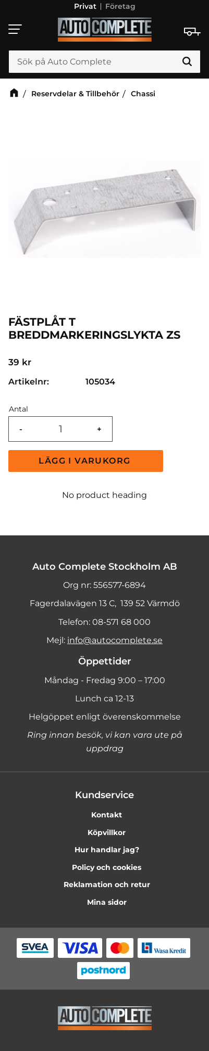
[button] (15, 29)
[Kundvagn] (192, 32)
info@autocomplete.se (115, 640)
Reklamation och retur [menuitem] (107, 884)
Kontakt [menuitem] (106, 814)
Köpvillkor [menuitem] (107, 832)
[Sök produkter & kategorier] (104, 61)
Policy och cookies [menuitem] (106, 867)
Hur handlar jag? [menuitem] (107, 849)
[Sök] (187, 61)
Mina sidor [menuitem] (107, 902)
